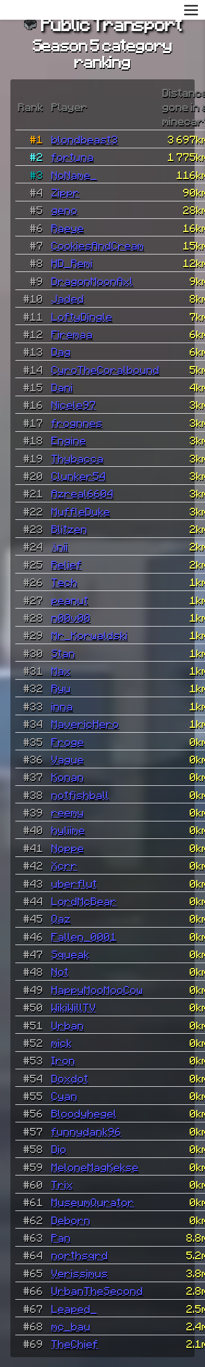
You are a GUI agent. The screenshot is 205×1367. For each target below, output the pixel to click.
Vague (67, 759)
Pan (61, 1237)
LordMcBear (84, 900)
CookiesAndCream (97, 245)
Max (61, 670)
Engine (68, 440)
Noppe (67, 847)
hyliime (68, 829)
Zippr (65, 192)
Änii (60, 546)
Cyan (64, 1095)
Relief (66, 564)
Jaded (67, 298)
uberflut (74, 883)
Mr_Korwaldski (89, 634)
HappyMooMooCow (97, 989)
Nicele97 (73, 404)
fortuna (72, 156)
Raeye (67, 227)
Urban (67, 1025)
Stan (63, 652)
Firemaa (72, 333)
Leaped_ (74, 1308)
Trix (62, 1184)
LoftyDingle (82, 316)
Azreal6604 (82, 493)
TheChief (74, 1343)
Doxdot (70, 1078)
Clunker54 (78, 475)
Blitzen (69, 528)
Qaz (61, 918)
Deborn (71, 1219)
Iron (63, 1060)
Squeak (70, 953)
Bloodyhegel (84, 1113)
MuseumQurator (92, 1201)
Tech (64, 581)
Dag (61, 351)
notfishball (80, 794)
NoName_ (74, 174)
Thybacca (77, 458)
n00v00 (71, 617)
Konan (67, 776)
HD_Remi (72, 262)
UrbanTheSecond (97, 1290)
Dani (62, 386)
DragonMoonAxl (92, 280)
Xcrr (64, 865)
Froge (67, 741)
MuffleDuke (80, 511)
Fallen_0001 (84, 936)
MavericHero (85, 723)
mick (61, 1042)
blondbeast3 (84, 139)
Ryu (61, 687)
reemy (67, 812)
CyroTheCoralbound (105, 369)
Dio (59, 1148)
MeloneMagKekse (95, 1166)
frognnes (77, 422)
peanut (70, 599)
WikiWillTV (73, 1006)
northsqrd (79, 1254)
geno (64, 209)
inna (62, 705)
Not (60, 971)
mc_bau (71, 1325)
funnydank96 (86, 1131)
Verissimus (79, 1272)
